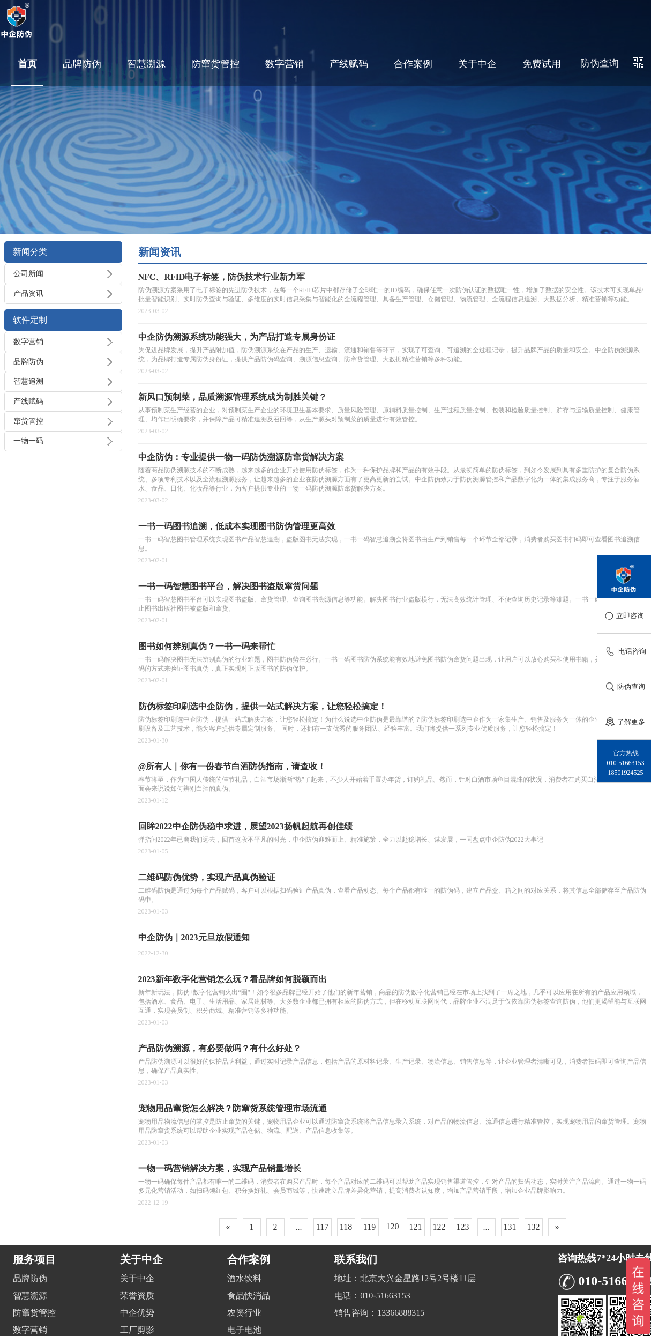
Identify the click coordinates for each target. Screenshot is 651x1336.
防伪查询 (599, 63)
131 (510, 1226)
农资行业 (244, 1312)
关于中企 (477, 63)
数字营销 (284, 63)
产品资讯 (28, 294)
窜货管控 (28, 421)
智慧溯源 (146, 63)
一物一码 (28, 441)
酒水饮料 (244, 1278)
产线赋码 (349, 63)
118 (346, 1226)
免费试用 (541, 63)
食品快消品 (248, 1295)
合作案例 (413, 63)
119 (369, 1226)
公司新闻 (28, 274)
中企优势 (137, 1312)
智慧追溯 (28, 381)
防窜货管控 (215, 63)
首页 (27, 63)
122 (439, 1226)
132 (533, 1226)
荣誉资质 (137, 1295)
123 (463, 1226)
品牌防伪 (82, 63)
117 (322, 1226)
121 (415, 1226)
